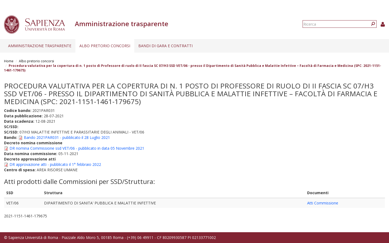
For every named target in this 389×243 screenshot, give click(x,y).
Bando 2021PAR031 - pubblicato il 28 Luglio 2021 (67, 137)
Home (9, 61)
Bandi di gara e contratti (165, 45)
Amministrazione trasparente (39, 45)
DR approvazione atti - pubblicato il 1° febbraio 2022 (55, 164)
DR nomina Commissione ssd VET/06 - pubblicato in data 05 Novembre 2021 (76, 148)
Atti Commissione (322, 203)
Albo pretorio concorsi (104, 45)
